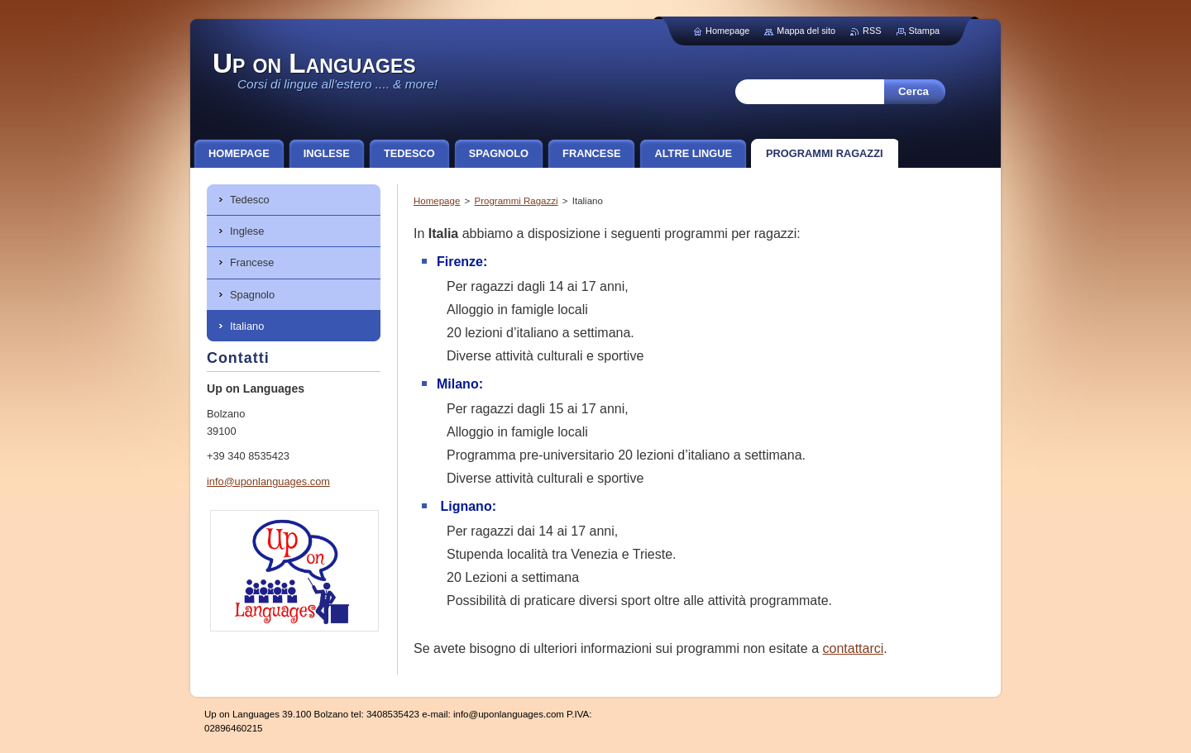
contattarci (852, 648)
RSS (872, 31)
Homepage (437, 201)
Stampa (924, 31)
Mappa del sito (806, 31)
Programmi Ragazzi (515, 201)
